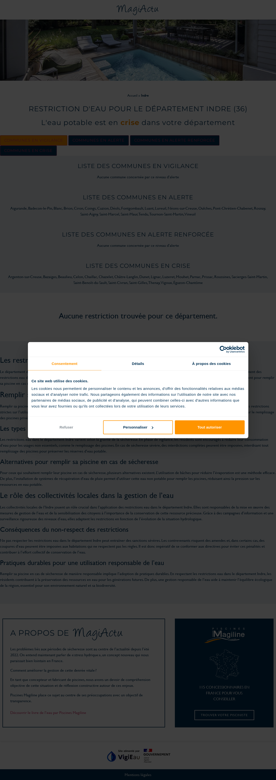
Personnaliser (138, 427)
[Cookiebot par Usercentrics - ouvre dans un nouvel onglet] (223, 349)
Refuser (66, 427)
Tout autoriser (209, 427)
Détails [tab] (138, 363)
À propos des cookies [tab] (211, 363)
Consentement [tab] (64, 363)
